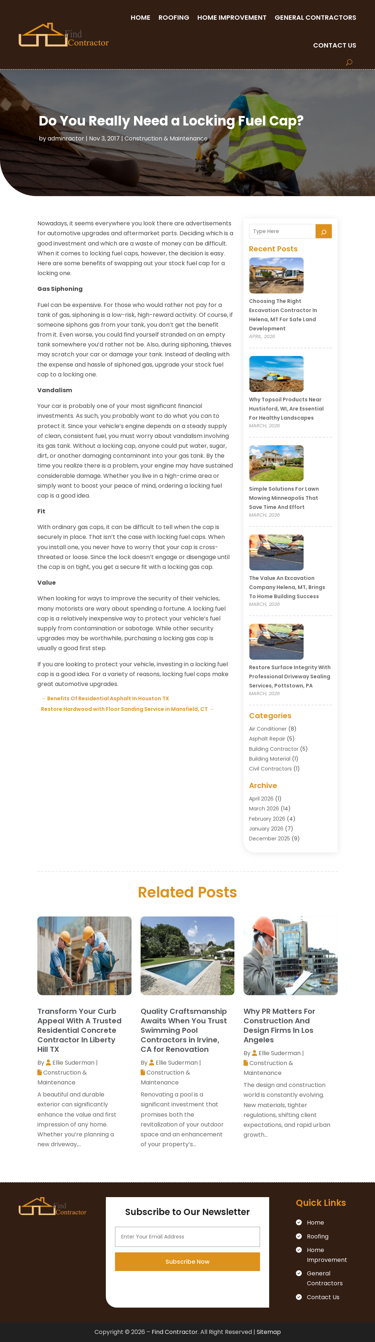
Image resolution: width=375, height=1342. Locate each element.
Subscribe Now (187, 1324)
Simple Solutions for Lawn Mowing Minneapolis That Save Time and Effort (284, 498)
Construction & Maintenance (166, 138)
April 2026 (261, 798)
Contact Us (334, 45)
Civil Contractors (270, 768)
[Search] (323, 231)
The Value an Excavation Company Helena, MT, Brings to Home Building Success (287, 587)
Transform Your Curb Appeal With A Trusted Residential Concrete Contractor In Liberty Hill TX (79, 1030)
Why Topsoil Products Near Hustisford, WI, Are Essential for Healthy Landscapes (286, 408)
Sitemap (269, 1332)
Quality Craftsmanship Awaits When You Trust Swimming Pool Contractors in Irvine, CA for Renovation (184, 1030)
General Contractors (315, 17)
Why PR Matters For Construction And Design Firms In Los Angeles (279, 1025)
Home (141, 17)
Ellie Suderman (73, 1062)
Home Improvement (232, 17)
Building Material (269, 758)
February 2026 (267, 818)
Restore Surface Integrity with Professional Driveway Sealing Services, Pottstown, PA (290, 676)
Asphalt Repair (267, 738)
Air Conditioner (268, 728)
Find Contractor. (175, 1332)
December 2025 (269, 838)
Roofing (174, 17)
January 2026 (266, 828)
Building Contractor (273, 749)
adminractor (66, 138)
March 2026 (264, 808)
